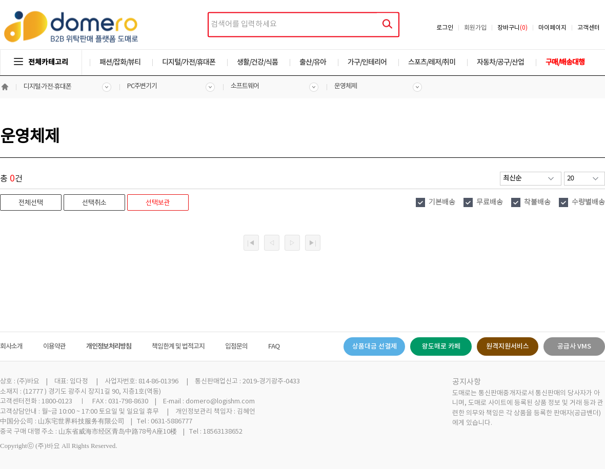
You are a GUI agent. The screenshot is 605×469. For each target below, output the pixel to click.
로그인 (444, 28)
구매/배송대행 (565, 62)
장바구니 (512, 28)
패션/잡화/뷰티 (119, 62)
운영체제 (345, 86)
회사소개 (11, 346)
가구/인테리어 (367, 62)
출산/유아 (312, 62)
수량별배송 (588, 202)
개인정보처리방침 (108, 346)
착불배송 (537, 202)
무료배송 (489, 202)
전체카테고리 (41, 62)
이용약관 (54, 346)
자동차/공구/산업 (500, 62)
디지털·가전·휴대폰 (47, 87)
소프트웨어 (245, 86)
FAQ (273, 346)
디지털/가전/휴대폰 (188, 62)
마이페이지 (552, 28)
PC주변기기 (142, 86)
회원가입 (475, 28)
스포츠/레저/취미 (431, 62)
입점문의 (236, 346)
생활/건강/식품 (257, 62)
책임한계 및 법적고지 (178, 346)
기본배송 (442, 202)
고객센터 (588, 28)
